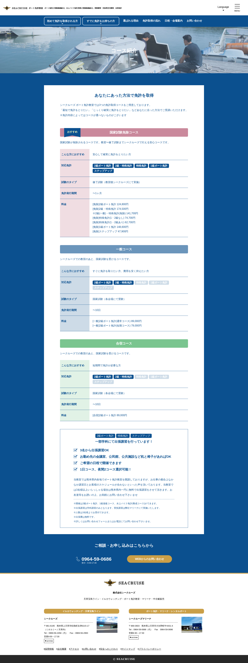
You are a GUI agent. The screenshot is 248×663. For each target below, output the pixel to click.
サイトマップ (128, 649)
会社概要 (61, 649)
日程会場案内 (174, 20)
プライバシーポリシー (150, 649)
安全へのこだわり (109, 649)
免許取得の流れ (151, 20)
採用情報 (49, 649)
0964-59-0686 (97, 559)
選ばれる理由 (130, 20)
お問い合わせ (194, 20)
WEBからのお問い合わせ (149, 559)
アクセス (74, 649)
